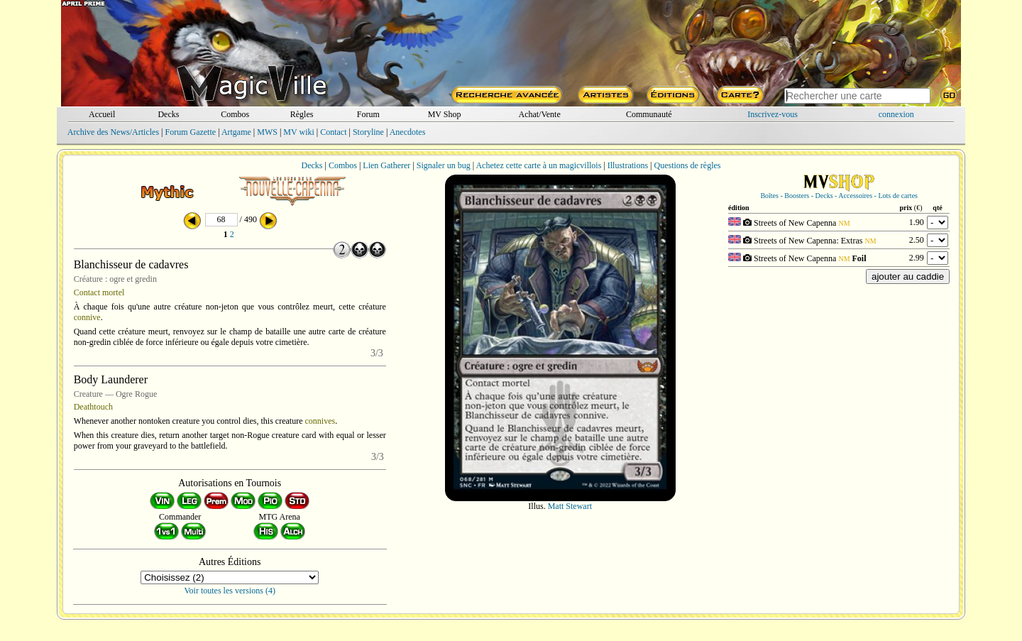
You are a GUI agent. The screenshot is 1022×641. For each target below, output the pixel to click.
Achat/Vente (539, 114)
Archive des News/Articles (113, 132)
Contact (333, 132)
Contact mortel (99, 292)
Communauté (649, 114)
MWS (267, 132)
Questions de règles (687, 165)
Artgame (236, 132)
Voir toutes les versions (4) (230, 591)
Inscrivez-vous (772, 114)
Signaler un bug (444, 165)
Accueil (102, 114)
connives (320, 421)
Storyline (368, 132)
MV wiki (298, 132)
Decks (168, 114)
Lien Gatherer (386, 165)
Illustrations (628, 165)
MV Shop (444, 114)
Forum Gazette (190, 132)
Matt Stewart (570, 506)
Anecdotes (408, 132)
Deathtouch (93, 407)
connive (87, 317)
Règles (302, 114)
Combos (235, 114)
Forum (368, 114)
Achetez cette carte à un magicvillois (538, 165)
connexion (896, 114)
